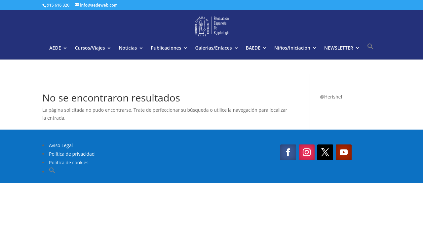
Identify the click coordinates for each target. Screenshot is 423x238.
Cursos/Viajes (90, 48)
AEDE (55, 48)
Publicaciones (166, 48)
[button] (370, 51)
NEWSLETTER (338, 48)
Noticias (128, 48)
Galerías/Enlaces (213, 48)
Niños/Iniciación (292, 48)
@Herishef (331, 97)
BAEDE (253, 48)
